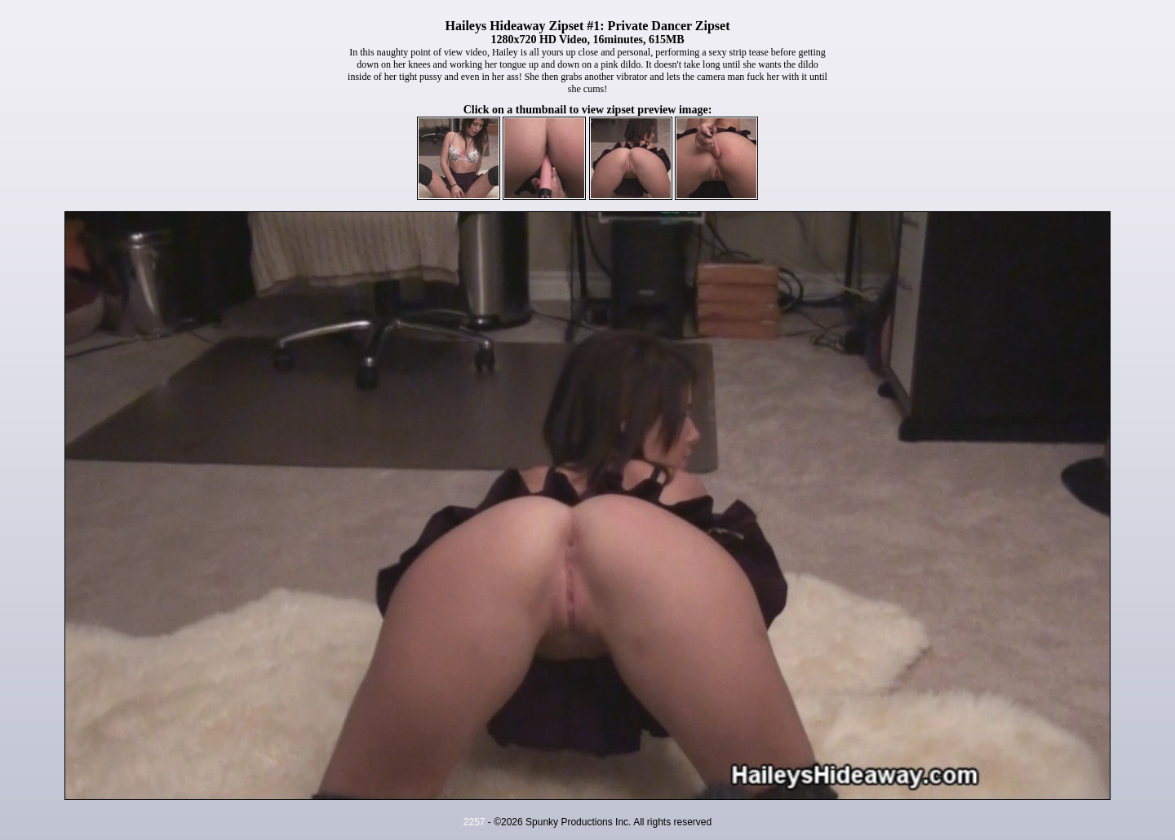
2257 (474, 822)
